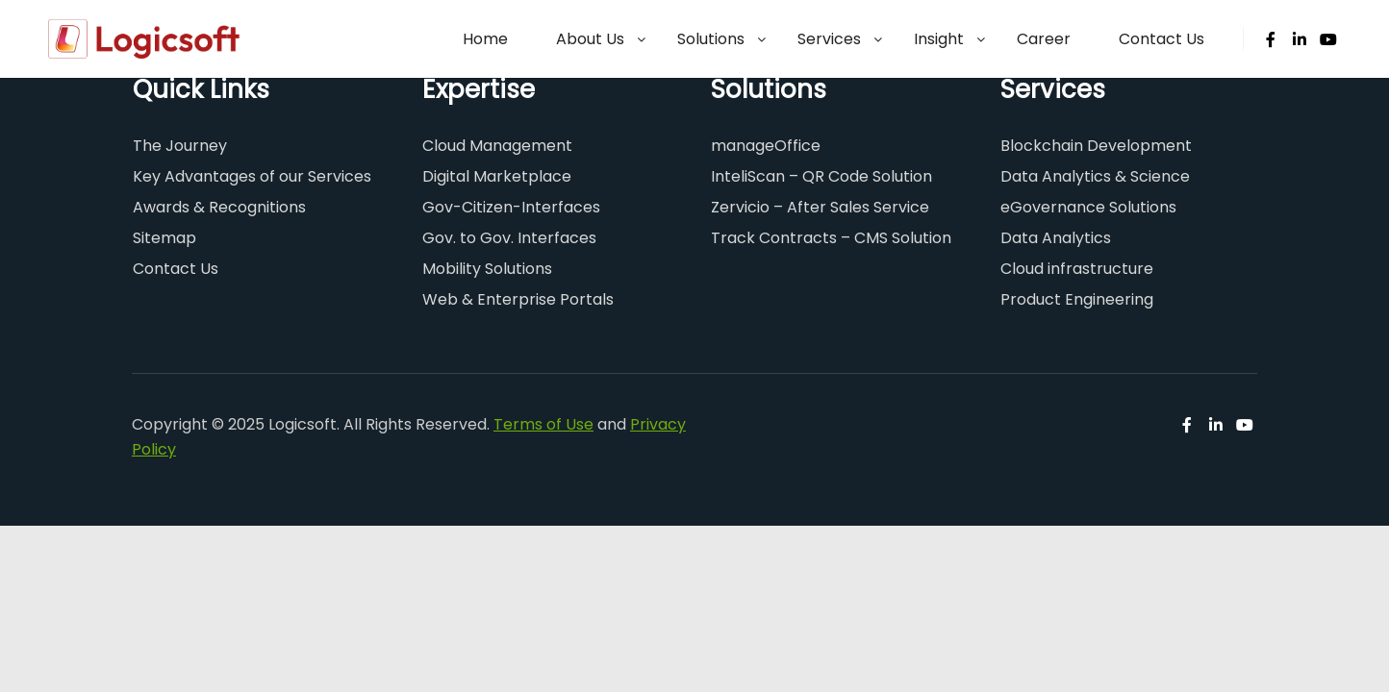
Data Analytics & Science (1095, 176)
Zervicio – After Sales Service (820, 207)
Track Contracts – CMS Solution (831, 238)
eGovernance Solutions (1088, 207)
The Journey (180, 146)
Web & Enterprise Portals (518, 299)
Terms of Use (543, 424)
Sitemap (164, 238)
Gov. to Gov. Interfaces (509, 238)
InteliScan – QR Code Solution (821, 176)
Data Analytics (1055, 238)
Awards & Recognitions (219, 207)
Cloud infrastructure (1076, 269)
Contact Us (175, 269)
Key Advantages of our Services (252, 176)
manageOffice (766, 146)
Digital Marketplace (496, 176)
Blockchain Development (1096, 146)
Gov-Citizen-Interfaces (511, 207)
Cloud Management (497, 146)
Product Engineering (1076, 299)
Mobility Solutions (487, 269)
